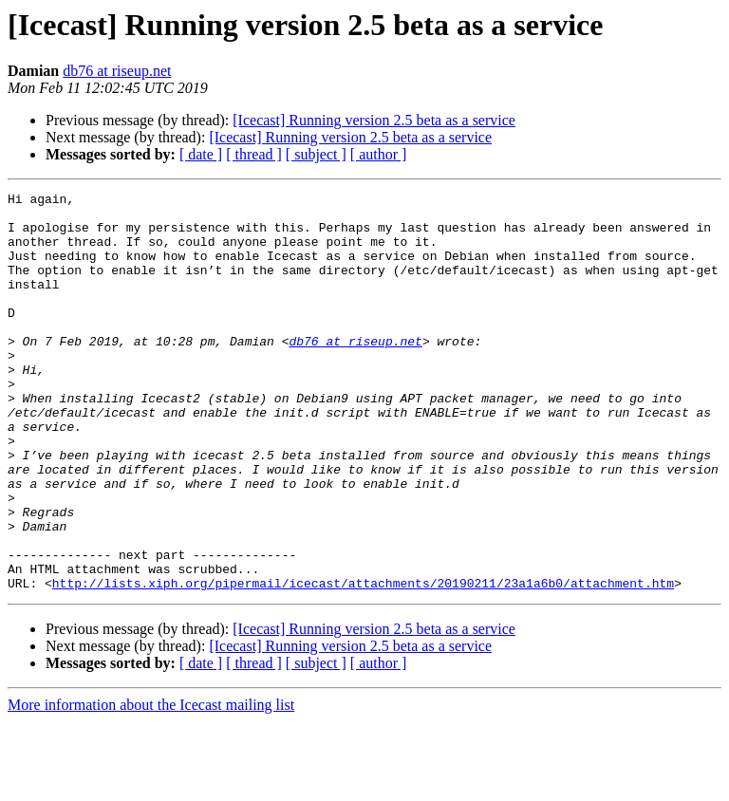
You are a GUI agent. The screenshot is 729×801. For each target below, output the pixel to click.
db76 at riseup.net (117, 71)
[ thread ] (254, 154)
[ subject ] (316, 154)
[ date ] (200, 154)
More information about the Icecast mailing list (151, 784)
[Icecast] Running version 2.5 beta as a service (374, 120)
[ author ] (378, 154)
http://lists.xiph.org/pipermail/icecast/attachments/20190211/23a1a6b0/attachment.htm (363, 662)
